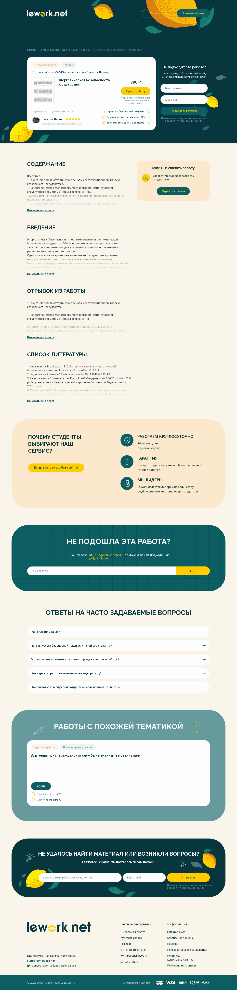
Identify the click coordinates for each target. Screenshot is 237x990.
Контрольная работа (133, 955)
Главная (31, 49)
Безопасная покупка (180, 938)
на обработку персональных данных (186, 119)
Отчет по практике (133, 950)
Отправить (188, 877)
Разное (85, 49)
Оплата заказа (176, 932)
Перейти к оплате (173, 191)
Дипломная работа (132, 932)
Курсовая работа (131, 938)
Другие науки (70, 49)
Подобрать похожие (184, 111)
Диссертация (129, 961)
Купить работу (135, 91)
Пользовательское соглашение (187, 950)
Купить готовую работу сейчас (56, 467)
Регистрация (158, 13)
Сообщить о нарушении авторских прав (61, 123)
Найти (193, 571)
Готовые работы (49, 49)
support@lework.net (41, 961)
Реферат (125, 944)
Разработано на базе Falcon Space (51, 965)
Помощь (172, 944)
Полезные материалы (181, 965)
